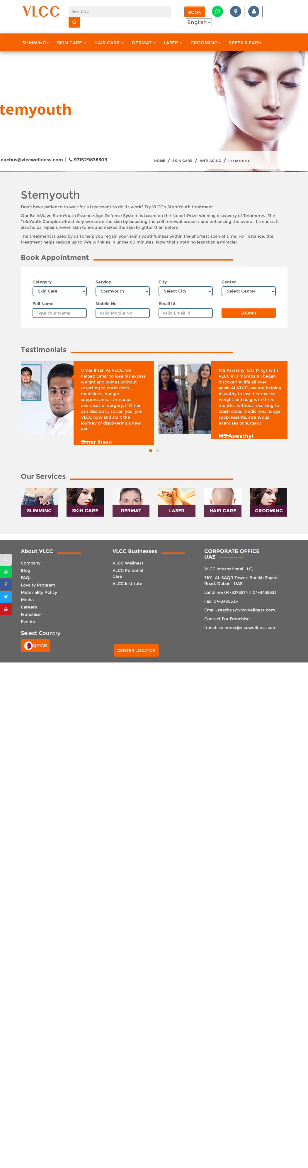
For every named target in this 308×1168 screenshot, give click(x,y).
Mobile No (106, 303)
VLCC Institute (127, 583)
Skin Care (71, 42)
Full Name (43, 303)
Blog (25, 570)
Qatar (35, 645)
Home (159, 161)
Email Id (167, 303)
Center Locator (136, 650)
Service (103, 282)
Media (27, 599)
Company (30, 563)
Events (28, 621)
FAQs (26, 577)
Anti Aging (210, 161)
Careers (29, 607)
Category (42, 282)
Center (229, 282)
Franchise (31, 614)
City (163, 282)
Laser (173, 42)
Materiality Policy (39, 592)
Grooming (205, 42)
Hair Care (109, 42)
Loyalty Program (38, 585)
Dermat (144, 42)
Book (194, 12)
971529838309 (88, 160)
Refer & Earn (245, 42)
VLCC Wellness (128, 563)
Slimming (35, 42)
